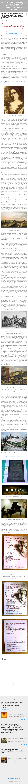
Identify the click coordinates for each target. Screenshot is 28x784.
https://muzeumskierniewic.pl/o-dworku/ (14, 33)
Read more (24, 719)
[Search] (26, 3)
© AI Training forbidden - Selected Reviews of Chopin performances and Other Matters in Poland (14, 5)
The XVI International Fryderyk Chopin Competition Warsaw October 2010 (12, 751)
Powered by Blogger (14, 778)
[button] (26, 14)
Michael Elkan (17, 781)
